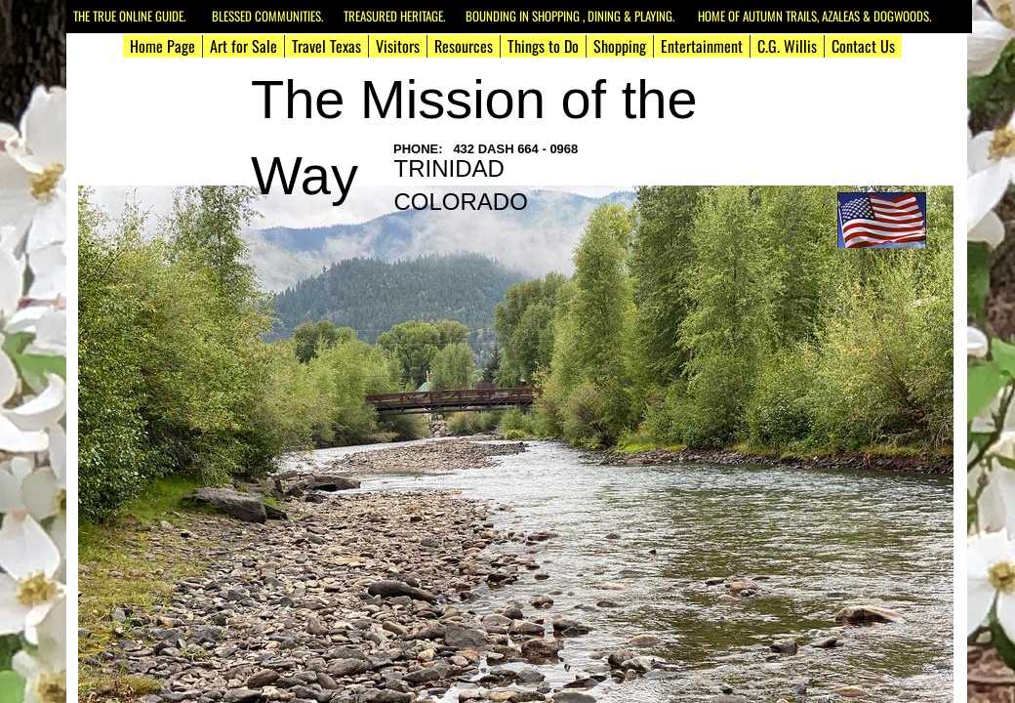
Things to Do (543, 46)
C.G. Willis (787, 46)
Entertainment (702, 46)
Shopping (619, 46)
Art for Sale (243, 46)
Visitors (398, 46)
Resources (463, 46)
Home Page (162, 46)
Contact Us (863, 46)
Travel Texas (326, 46)
